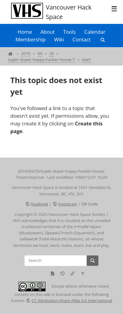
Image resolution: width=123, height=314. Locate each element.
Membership (30, 39)
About (47, 31)
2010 (25, 53)
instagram (67, 204)
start (86, 59)
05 (51, 53)
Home (25, 31)
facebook (39, 204)
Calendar (94, 31)
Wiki (59, 39)
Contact (82, 39)
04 (40, 53)
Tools (69, 31)
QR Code (89, 204)
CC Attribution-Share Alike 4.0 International (72, 300)
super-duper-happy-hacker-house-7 (41, 59)
